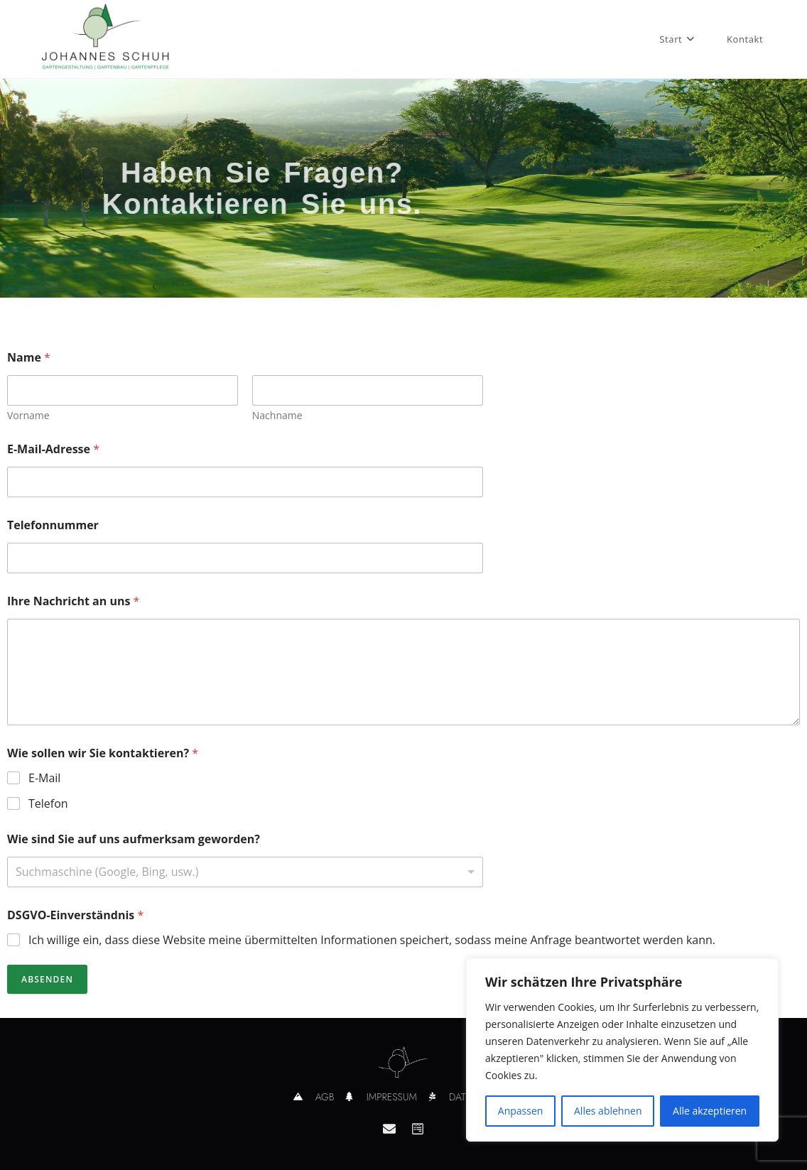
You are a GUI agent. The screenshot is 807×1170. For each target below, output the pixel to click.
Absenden (47, 979)
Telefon (48, 803)
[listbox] (245, 872)
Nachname (277, 415)
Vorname (28, 415)
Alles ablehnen (607, 1110)
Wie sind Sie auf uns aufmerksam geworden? (133, 839)
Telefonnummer (53, 525)
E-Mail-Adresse (53, 449)
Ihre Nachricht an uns (73, 601)
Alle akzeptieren (710, 1110)
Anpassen (520, 1110)
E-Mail (44, 778)
